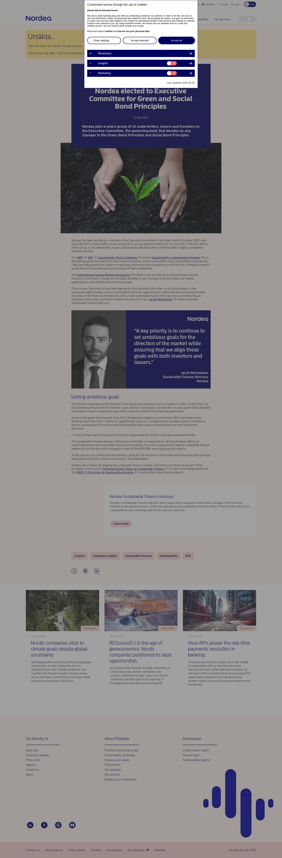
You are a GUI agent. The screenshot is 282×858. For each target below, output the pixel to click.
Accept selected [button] (140, 40)
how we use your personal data (133, 31)
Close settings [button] (101, 40)
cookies (108, 31)
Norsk (98, 10)
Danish (90, 10)
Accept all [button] (176, 40)
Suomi (114, 10)
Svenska (106, 10)
